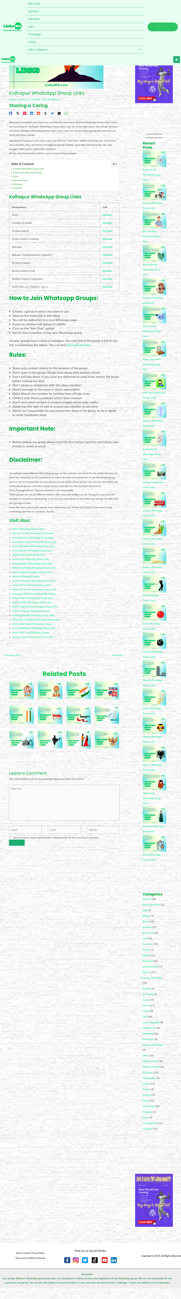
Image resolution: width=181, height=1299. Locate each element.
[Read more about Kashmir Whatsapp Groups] (78, 736)
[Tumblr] (45, 113)
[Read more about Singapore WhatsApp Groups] (78, 711)
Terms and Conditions (24, 1267)
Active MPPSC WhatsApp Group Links (33, 600)
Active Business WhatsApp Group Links (34, 536)
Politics (147, 1099)
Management (150, 1037)
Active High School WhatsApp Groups (33, 621)
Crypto (146, 959)
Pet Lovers (148, 1082)
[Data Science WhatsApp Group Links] (154, 315)
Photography (150, 1087)
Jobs (145, 1026)
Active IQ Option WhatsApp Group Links (34, 544)
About (16, 1263)
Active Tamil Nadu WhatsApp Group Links (35, 565)
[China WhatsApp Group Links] (154, 617)
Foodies (147, 998)
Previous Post (12, 652)
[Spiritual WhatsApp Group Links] (154, 414)
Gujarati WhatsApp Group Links (29, 553)
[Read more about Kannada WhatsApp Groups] (21, 736)
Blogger (147, 925)
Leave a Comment (19, 99)
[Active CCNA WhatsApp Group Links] (154, 158)
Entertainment (150, 976)
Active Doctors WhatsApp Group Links (33, 548)
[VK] (52, 113)
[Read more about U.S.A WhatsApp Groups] (107, 687)
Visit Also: (18, 187)
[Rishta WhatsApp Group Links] (154, 848)
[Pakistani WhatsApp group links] (154, 820)
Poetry (146, 1093)
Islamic (146, 1020)
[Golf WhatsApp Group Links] (154, 589)
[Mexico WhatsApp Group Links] (154, 532)
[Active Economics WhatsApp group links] (154, 348)
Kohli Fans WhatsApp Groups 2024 (153, 397)
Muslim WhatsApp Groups (26, 574)
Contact (26, 1263)
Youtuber (148, 1138)
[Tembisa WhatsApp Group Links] (154, 645)
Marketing (148, 1043)
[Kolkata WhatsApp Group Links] (154, 561)
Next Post (118, 652)
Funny (146, 1009)
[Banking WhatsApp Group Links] (154, 192)
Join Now (108, 214)
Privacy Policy (39, 1263)
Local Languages (152, 1032)
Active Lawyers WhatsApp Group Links (33, 634)
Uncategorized (151, 1133)
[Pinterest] (24, 113)
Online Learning (151, 1076)
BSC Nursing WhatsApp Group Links (152, 236)
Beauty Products (152, 909)
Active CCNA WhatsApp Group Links (152, 174)
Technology (149, 1116)
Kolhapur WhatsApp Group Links (29, 168)
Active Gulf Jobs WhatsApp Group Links (34, 531)
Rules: (16, 176)
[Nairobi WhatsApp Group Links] (154, 674)
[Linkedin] (31, 113)
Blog (145, 920)
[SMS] (59, 113)
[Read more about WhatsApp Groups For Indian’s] (78, 687)
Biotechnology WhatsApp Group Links (152, 269)
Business (147, 937)
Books (146, 931)
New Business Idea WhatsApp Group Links (35, 540)
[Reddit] (38, 113)
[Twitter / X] (17, 113)
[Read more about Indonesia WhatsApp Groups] (107, 736)
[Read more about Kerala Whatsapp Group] (50, 687)
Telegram (148, 1121)
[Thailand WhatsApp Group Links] (154, 476)
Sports (146, 1110)
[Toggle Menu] (139, 50)
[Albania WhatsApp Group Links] (154, 758)
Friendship (148, 1004)
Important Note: (21, 180)
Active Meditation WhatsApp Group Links (35, 625)
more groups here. (78, 344)
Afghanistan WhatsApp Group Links (152, 803)
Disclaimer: (18, 183)
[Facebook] (10, 113)
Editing (146, 965)
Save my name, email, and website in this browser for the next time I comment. (56, 837)
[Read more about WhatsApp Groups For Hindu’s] (21, 687)
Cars (145, 948)
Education (148, 970)
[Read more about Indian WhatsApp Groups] (21, 711)
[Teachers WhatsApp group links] (154, 286)
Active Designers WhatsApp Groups (32, 608)
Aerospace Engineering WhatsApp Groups (35, 591)
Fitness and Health (153, 987)
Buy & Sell (148, 942)
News (146, 1065)
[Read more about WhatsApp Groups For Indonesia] (50, 711)
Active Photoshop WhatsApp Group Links (35, 578)
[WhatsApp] (66, 113)
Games (146, 1015)
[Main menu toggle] (174, 60)
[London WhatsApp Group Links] (154, 504)
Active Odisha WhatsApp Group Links (33, 570)
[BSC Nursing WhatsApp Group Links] (154, 220)
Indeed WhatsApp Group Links (29, 527)
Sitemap (42, 1267)
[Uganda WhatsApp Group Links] (154, 730)
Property (147, 1104)
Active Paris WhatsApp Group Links (31, 557)
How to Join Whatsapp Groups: (28, 172)
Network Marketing (153, 1054)
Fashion (147, 982)
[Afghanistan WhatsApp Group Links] (154, 787)
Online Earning (151, 1071)
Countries (36, 99)
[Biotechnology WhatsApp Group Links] (154, 253)
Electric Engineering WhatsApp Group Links (36, 604)
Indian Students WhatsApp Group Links (34, 595)
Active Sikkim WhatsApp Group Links (32, 582)
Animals (147, 903)
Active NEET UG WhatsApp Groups (31, 629)
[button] (163, 27)
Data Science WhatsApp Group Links (152, 330)
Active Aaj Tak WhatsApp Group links (152, 459)
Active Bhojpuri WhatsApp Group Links (33, 561)
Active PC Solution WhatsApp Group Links (35, 587)
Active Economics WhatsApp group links (152, 364)
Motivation (149, 1049)
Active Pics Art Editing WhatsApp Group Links (37, 616)
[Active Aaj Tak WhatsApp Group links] (154, 443)
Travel (146, 1127)
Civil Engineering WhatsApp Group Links (34, 612)
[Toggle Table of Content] (112, 164)
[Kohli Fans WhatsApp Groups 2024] (154, 381)
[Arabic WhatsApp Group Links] (154, 702)
